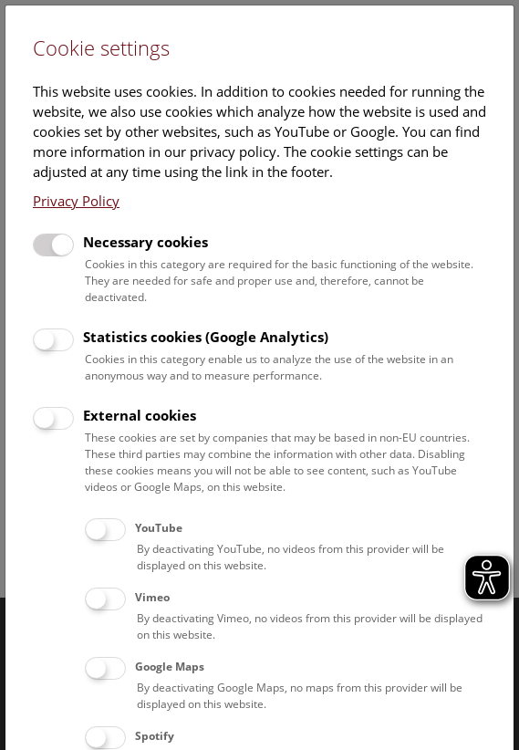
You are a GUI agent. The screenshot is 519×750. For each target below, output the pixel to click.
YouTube (158, 528)
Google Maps (169, 666)
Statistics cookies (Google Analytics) (205, 337)
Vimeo (152, 597)
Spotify (154, 736)
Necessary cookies (145, 242)
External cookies (139, 415)
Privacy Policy (76, 201)
